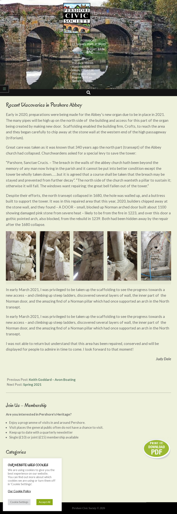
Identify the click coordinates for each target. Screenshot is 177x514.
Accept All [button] (44, 502)
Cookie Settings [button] (19, 502)
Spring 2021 (32, 384)
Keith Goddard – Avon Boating (52, 380)
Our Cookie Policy (19, 491)
